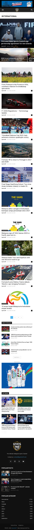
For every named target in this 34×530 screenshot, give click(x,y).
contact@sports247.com (20, 457)
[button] (2, 10)
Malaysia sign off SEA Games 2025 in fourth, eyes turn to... (16, 234)
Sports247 (3, 46)
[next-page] (21, 317)
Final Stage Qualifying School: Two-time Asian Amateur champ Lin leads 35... (16, 185)
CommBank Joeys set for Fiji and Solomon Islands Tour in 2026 (24, 409)
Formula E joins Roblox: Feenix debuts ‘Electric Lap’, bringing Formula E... (16, 283)
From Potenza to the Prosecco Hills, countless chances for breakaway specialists (15, 86)
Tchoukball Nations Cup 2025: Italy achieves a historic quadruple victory (15, 136)
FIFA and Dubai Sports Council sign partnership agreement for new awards (25, 427)
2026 (3, 406)
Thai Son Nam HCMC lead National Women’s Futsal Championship (8, 409)
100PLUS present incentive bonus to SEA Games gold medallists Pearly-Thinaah (8, 427)
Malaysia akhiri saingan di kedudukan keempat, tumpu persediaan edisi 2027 (16, 210)
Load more (17, 357)
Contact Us (20, 525)
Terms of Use (14, 525)
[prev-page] (3, 432)
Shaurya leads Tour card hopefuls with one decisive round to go (16, 259)
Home (3, 14)
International (4, 81)
